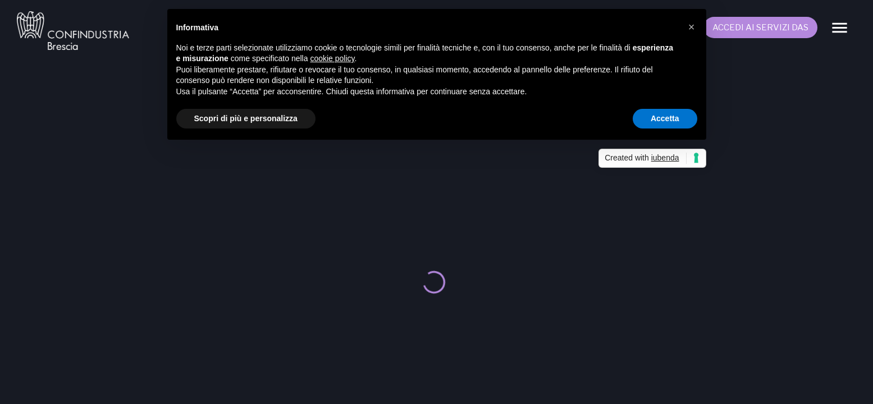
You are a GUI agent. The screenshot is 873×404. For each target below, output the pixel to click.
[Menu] (839, 27)
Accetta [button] (665, 118)
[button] (692, 27)
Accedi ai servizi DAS (760, 27)
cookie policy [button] (332, 58)
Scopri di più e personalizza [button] (246, 118)
